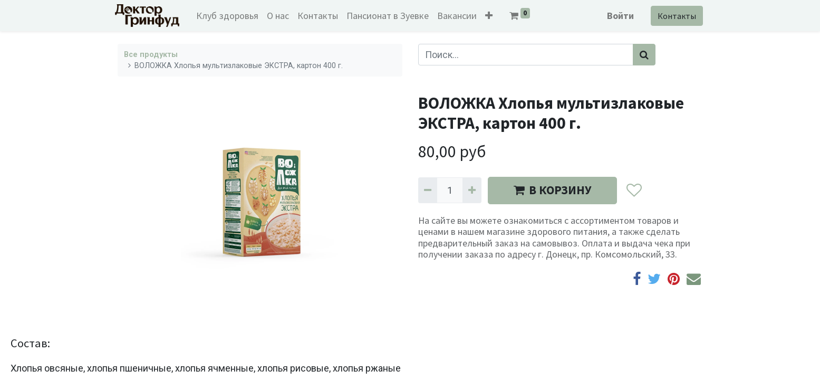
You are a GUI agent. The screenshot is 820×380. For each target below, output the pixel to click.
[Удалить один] (427, 190)
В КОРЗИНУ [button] (552, 190)
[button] (491, 15)
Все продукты (151, 54)
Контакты (674, 16)
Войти (618, 16)
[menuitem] (229, 15)
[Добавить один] (471, 190)
